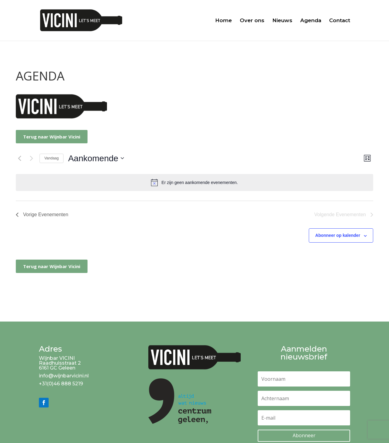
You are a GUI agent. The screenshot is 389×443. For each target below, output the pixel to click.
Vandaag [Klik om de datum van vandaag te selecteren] (51, 158)
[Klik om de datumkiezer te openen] (96, 158)
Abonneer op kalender (337, 235)
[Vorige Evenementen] (19, 158)
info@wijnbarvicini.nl (64, 376)
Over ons (252, 20)
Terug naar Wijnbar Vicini (51, 137)
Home (223, 20)
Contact (339, 20)
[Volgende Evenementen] (31, 158)
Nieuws (282, 20)
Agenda (310, 20)
